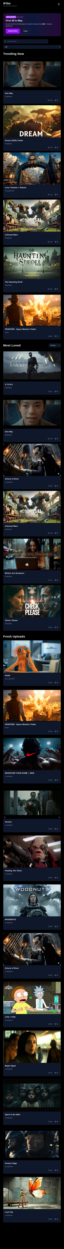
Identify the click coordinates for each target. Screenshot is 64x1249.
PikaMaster (8, 96)
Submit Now (12, 31)
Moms (7, 332)
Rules (25, 31)
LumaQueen (9, 482)
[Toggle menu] (59, 4)
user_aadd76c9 (10, 679)
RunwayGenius (9, 191)
